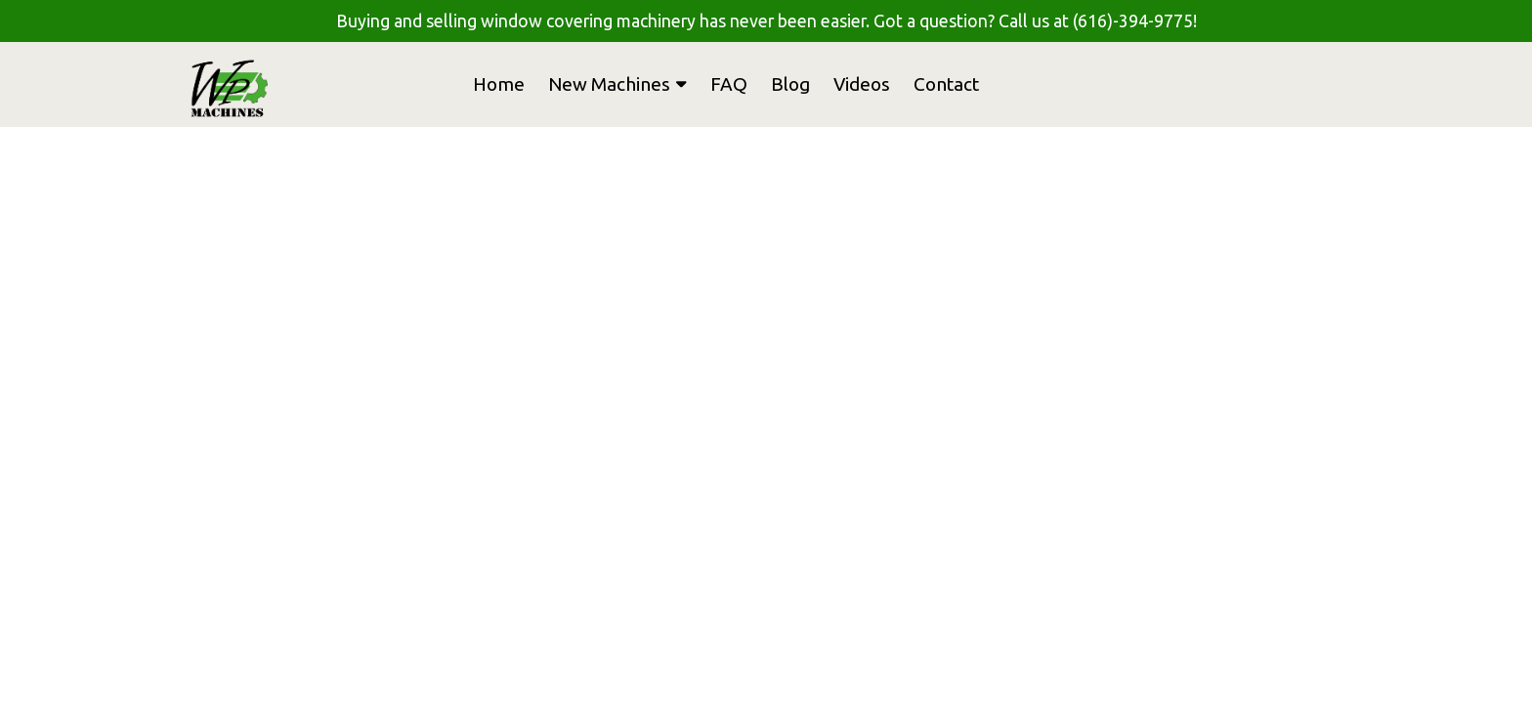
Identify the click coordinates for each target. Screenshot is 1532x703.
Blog (790, 84)
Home (499, 84)
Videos (861, 84)
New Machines (617, 84)
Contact (946, 84)
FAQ (728, 84)
